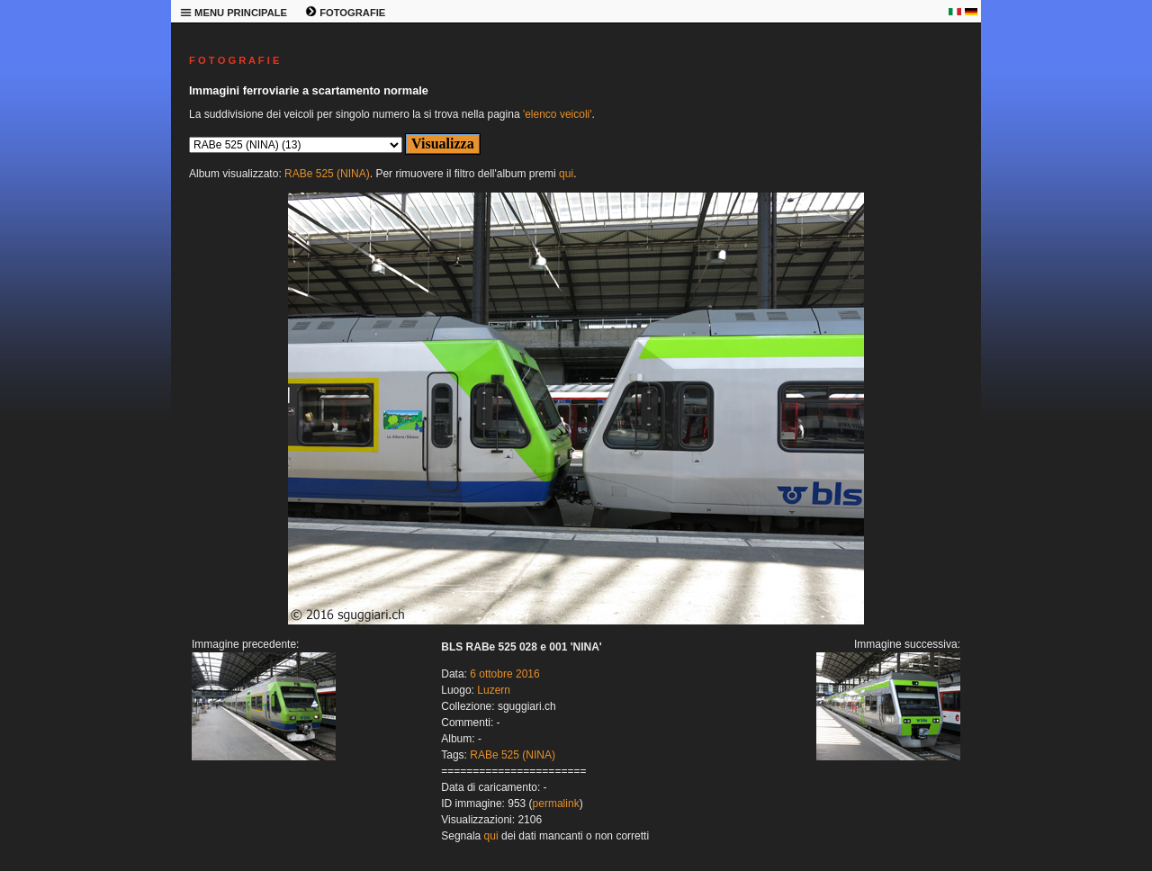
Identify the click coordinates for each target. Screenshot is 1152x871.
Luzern (493, 690)
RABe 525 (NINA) (327, 173)
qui (566, 173)
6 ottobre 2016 (504, 674)
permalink (556, 803)
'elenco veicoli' (557, 114)
